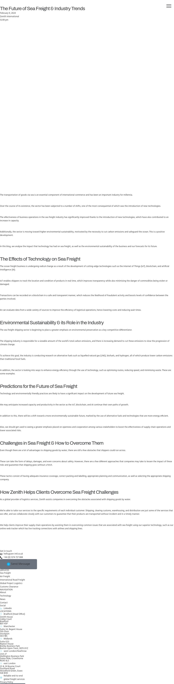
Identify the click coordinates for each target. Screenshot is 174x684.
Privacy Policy (6, 682)
